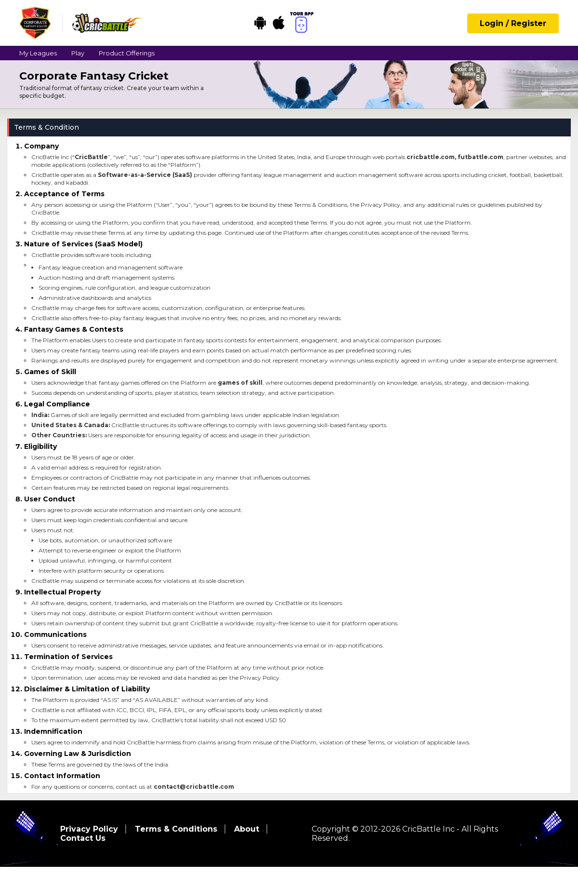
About (246, 829)
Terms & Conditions (176, 829)
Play (77, 53)
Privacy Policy (89, 829)
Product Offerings (127, 53)
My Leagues (38, 53)
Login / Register (513, 23)
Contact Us (82, 838)
